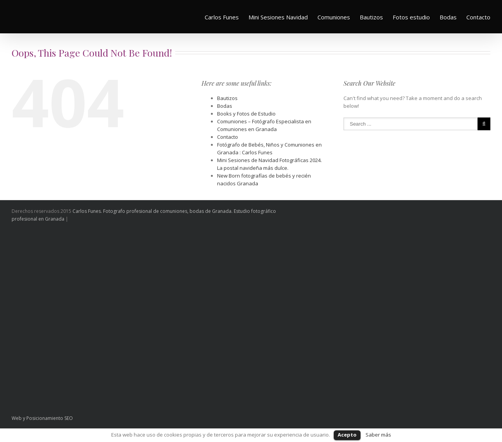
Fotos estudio (411, 17)
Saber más (378, 434)
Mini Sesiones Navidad (278, 17)
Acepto (347, 434)
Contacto (478, 17)
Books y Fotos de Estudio (246, 113)
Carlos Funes (222, 17)
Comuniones (333, 17)
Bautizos (371, 17)
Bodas (448, 17)
